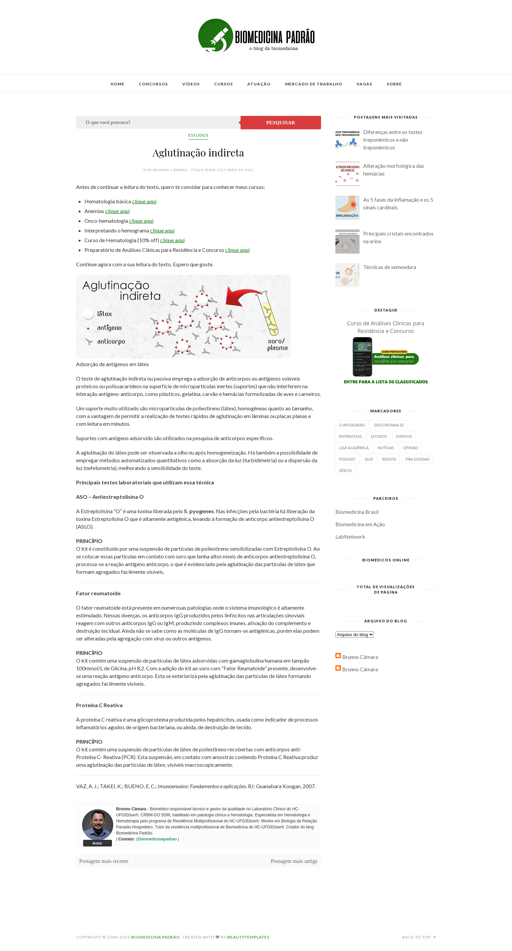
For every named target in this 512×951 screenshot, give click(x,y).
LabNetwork (350, 536)
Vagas (364, 83)
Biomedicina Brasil (357, 511)
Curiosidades (352, 424)
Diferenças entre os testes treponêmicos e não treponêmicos (393, 139)
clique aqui (144, 201)
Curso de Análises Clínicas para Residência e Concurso (386, 327)
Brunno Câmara (360, 657)
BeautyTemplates (248, 937)
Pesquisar (280, 122)
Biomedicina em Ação (360, 524)
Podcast (347, 459)
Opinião (410, 447)
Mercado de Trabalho (313, 83)
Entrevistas (350, 436)
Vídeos (191, 83)
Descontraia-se (389, 424)
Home (117, 83)
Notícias (386, 447)
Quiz (369, 459)
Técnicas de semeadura (389, 267)
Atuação (259, 83)
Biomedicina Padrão (155, 937)
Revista (389, 459)
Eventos (404, 436)
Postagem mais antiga (294, 861)
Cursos (223, 83)
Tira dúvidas (417, 459)
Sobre (394, 83)
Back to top (419, 937)
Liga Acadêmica (354, 447)
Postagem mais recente (104, 861)
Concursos (153, 83)
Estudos (198, 135)
